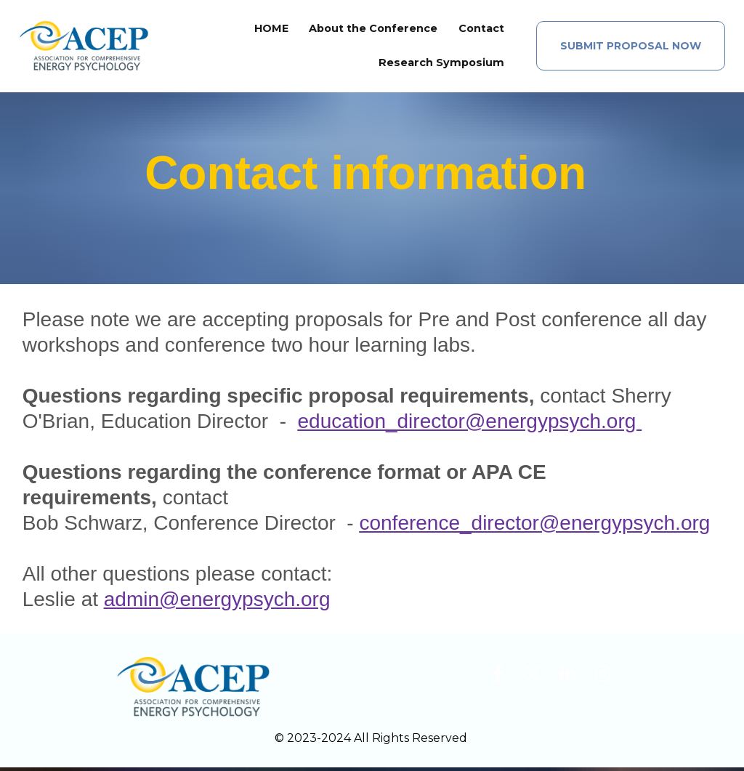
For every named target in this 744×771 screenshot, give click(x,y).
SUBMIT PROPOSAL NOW (630, 48)
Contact (481, 30)
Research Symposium (441, 64)
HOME (271, 30)
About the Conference (373, 30)
